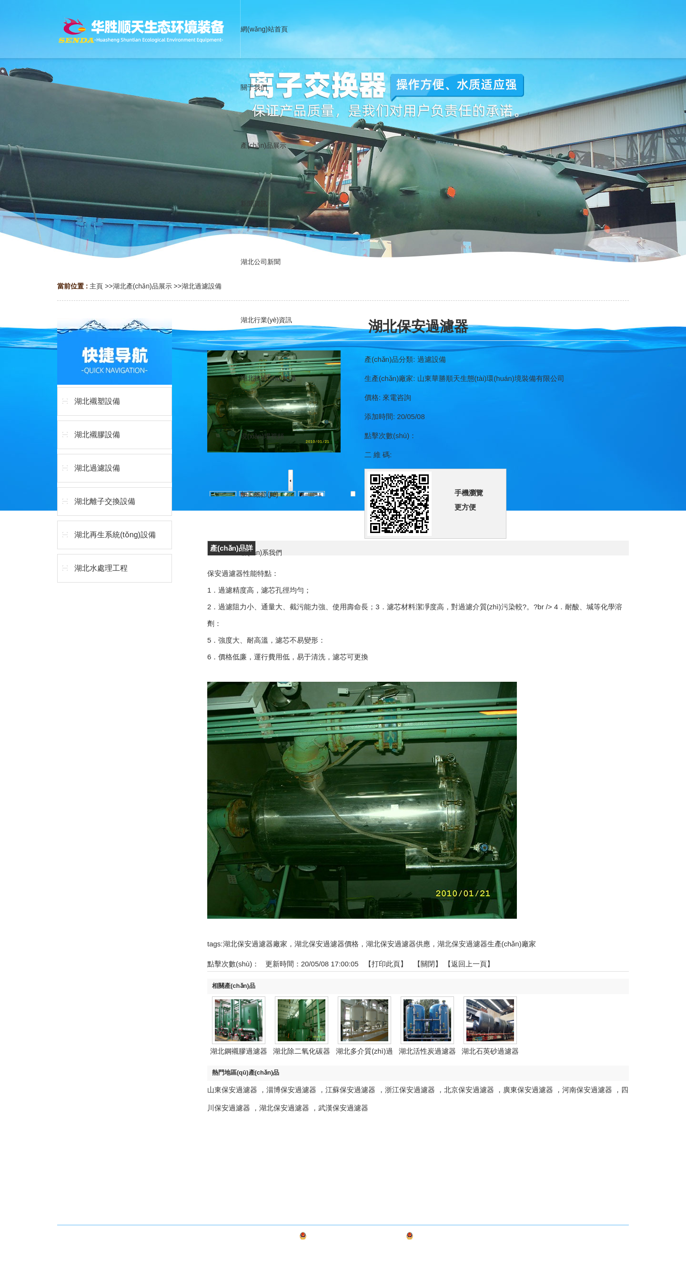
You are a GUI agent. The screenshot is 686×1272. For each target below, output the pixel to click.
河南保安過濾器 (587, 1090)
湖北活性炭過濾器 (427, 1051)
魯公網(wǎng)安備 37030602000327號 (471, 1237)
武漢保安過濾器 (343, 1108)
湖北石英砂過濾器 (490, 1051)
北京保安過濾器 (469, 1090)
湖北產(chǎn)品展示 (142, 286)
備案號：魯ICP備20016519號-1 (356, 1237)
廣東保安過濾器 (528, 1090)
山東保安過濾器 (232, 1090)
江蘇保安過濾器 (350, 1090)
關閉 (428, 964)
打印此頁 (386, 964)
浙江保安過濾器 (410, 1090)
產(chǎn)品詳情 (231, 549)
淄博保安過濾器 (291, 1090)
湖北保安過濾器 (284, 1108)
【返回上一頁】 (469, 964)
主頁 (96, 286)
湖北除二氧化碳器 (301, 1051)
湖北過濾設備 (202, 286)
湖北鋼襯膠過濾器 (238, 1051)
